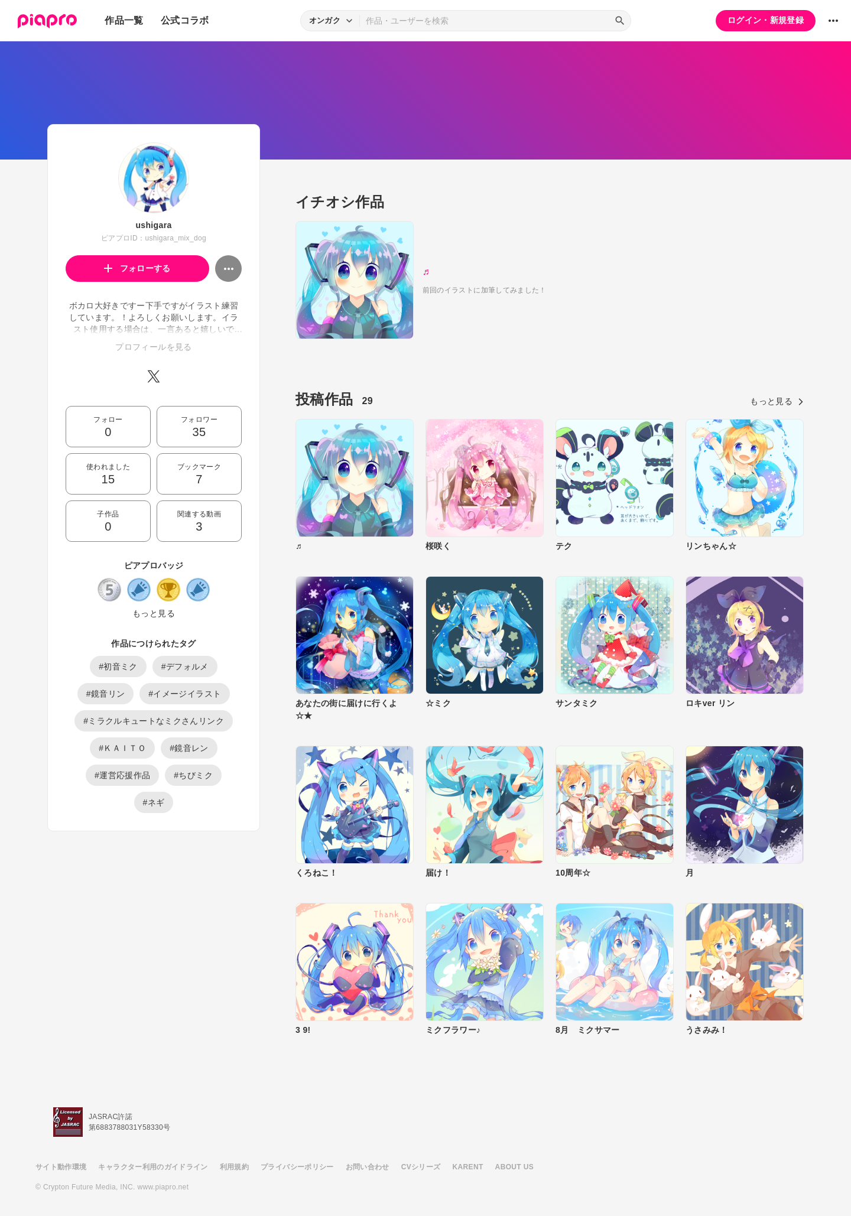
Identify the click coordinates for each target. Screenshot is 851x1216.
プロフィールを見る (153, 347)
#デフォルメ (185, 666)
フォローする (137, 268)
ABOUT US (514, 1167)
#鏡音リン (105, 693)
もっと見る (153, 613)
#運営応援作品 (122, 775)
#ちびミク (193, 775)
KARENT (468, 1167)
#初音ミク (118, 666)
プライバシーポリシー (297, 1167)
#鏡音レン (189, 748)
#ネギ (154, 802)
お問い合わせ (367, 1167)
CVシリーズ (421, 1167)
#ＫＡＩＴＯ (122, 748)
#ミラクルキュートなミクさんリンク (153, 721)
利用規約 (234, 1167)
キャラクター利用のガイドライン (152, 1167)
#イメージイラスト (184, 693)
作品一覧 (124, 20)
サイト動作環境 (60, 1167)
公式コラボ (185, 20)
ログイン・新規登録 (765, 20)
